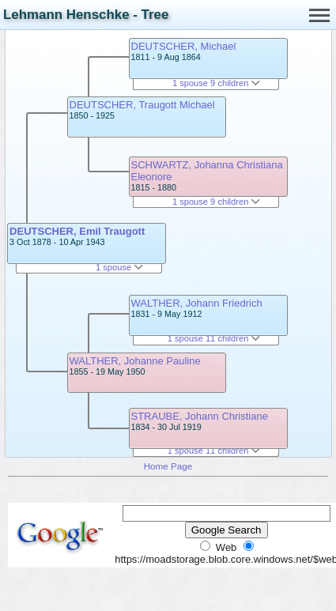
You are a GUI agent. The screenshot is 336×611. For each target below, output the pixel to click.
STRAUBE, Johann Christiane (199, 416)
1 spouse (119, 267)
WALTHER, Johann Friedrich (196, 303)
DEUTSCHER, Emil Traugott (77, 231)
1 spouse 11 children (214, 338)
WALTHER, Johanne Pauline (135, 361)
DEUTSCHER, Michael (183, 46)
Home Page (168, 466)
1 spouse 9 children (216, 83)
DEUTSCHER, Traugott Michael (142, 105)
